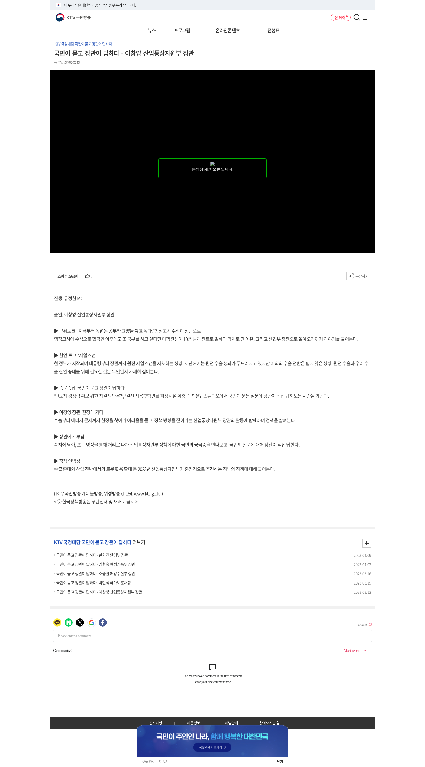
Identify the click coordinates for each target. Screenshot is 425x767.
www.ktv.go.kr (147, 493)
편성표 (273, 30)
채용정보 (193, 723)
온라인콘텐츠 (227, 30)
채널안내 (231, 723)
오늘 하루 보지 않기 (155, 762)
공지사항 (155, 723)
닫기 (280, 762)
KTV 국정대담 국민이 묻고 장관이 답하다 (83, 43)
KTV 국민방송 (65, 15)
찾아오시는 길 (269, 723)
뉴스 (152, 30)
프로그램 (182, 30)
